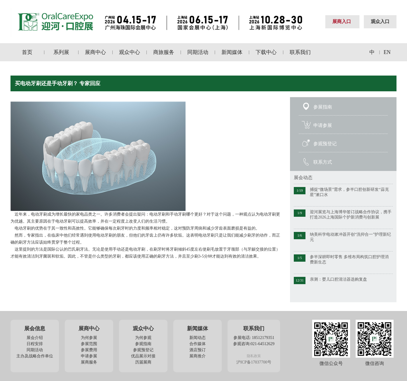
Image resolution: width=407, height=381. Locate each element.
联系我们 (300, 52)
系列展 (61, 52)
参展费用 (89, 350)
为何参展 (89, 337)
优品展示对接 (143, 356)
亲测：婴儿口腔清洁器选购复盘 (338, 279)
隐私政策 (254, 356)
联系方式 (322, 162)
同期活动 (197, 52)
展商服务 (89, 362)
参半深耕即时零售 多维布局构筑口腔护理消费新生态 (349, 259)
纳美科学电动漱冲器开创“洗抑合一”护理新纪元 (350, 237)
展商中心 (95, 52)
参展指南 (322, 106)
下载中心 (266, 52)
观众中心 (129, 52)
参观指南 (143, 344)
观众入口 (380, 21)
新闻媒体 (231, 52)
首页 (27, 52)
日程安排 (35, 344)
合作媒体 (197, 344)
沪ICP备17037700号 (253, 362)
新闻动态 (197, 337)
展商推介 (197, 356)
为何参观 (143, 337)
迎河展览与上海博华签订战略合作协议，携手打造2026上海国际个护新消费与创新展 (351, 214)
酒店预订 (197, 350)
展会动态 (303, 177)
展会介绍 (35, 337)
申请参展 (322, 125)
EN (387, 52)
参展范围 (89, 344)
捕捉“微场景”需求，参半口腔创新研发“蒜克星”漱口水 (349, 192)
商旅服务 (163, 52)
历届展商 (143, 362)
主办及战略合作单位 (34, 356)
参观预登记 (325, 143)
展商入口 (341, 21)
